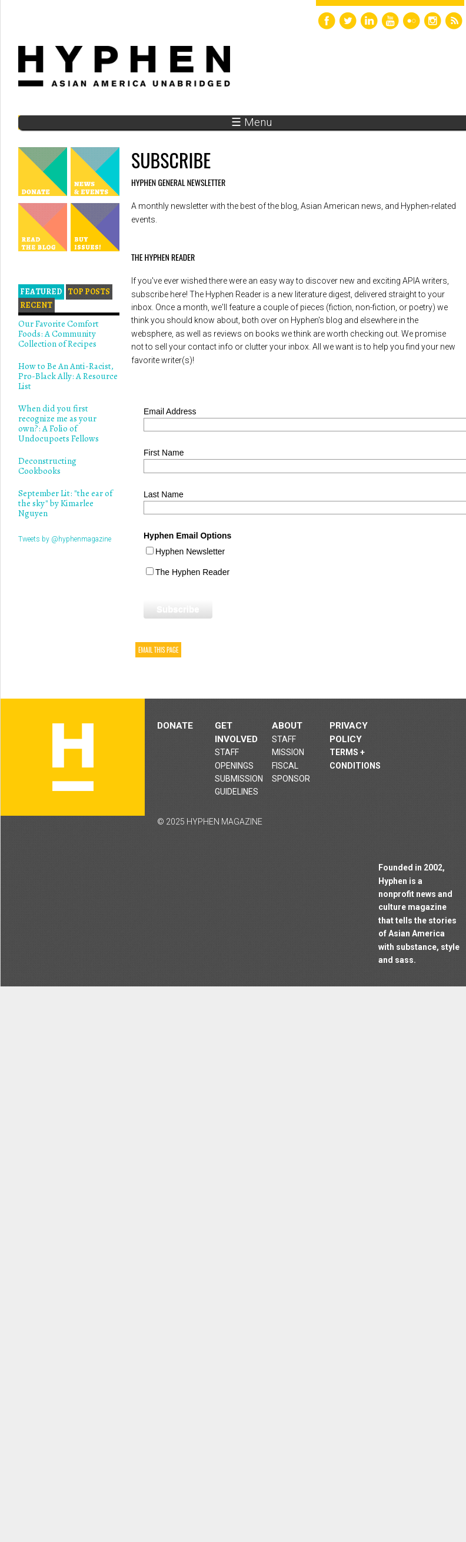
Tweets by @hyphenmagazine (64, 539)
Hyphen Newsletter (190, 551)
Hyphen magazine (73, 757)
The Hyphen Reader (192, 572)
